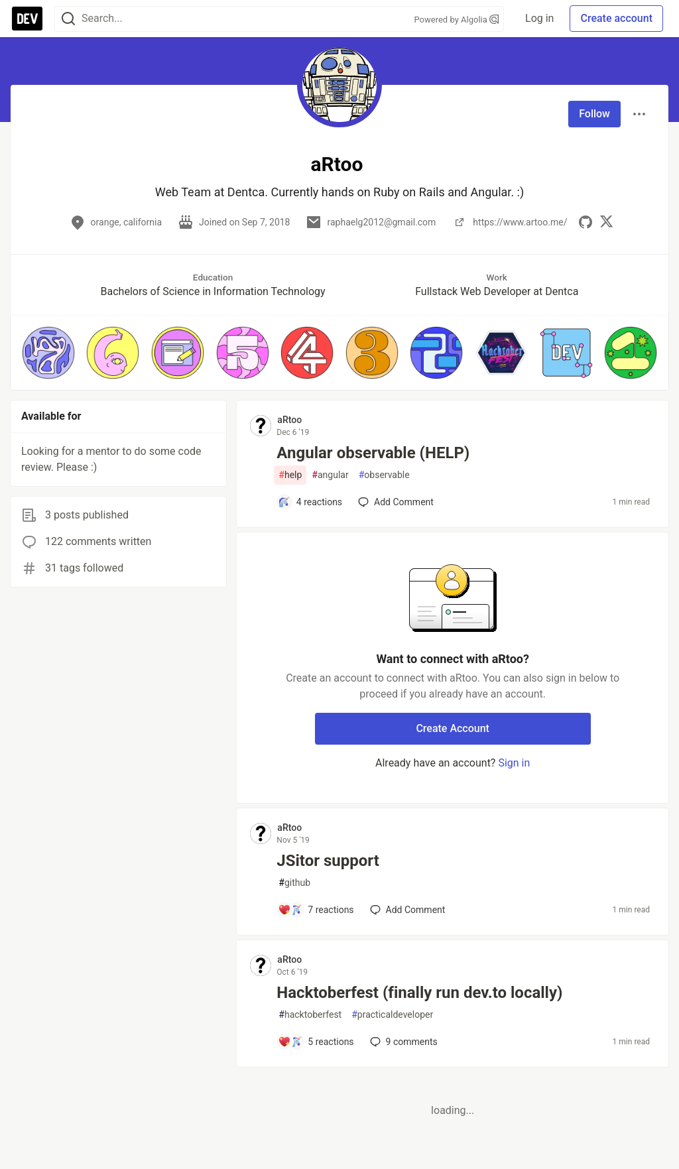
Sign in (514, 763)
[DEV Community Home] (27, 18)
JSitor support (328, 860)
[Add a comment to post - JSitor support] (315, 910)
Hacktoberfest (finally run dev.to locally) (419, 992)
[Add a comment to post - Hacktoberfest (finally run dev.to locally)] (315, 1042)
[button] (48, 352)
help (290, 475)
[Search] (68, 19)
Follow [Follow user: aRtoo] (594, 113)
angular (330, 475)
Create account (616, 18)
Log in (539, 18)
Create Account (452, 728)
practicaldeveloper (392, 1015)
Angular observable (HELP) (373, 453)
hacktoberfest (309, 1015)
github (294, 883)
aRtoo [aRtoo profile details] (289, 419)
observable (384, 475)
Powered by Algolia (456, 20)
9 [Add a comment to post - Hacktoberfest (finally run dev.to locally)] (402, 1042)
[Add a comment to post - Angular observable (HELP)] (310, 502)
